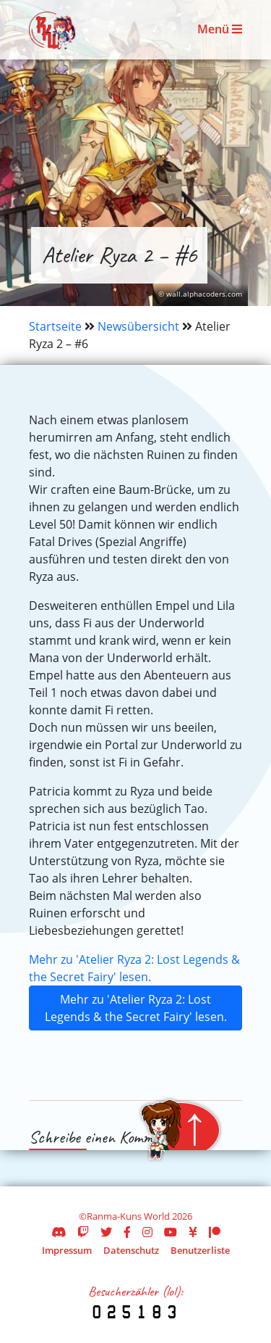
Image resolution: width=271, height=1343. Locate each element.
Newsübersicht (138, 326)
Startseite (55, 326)
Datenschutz (131, 1250)
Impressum (67, 1250)
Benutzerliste (200, 1250)
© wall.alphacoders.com (200, 294)
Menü (219, 29)
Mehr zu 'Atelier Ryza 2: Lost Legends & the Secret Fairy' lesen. (136, 1008)
